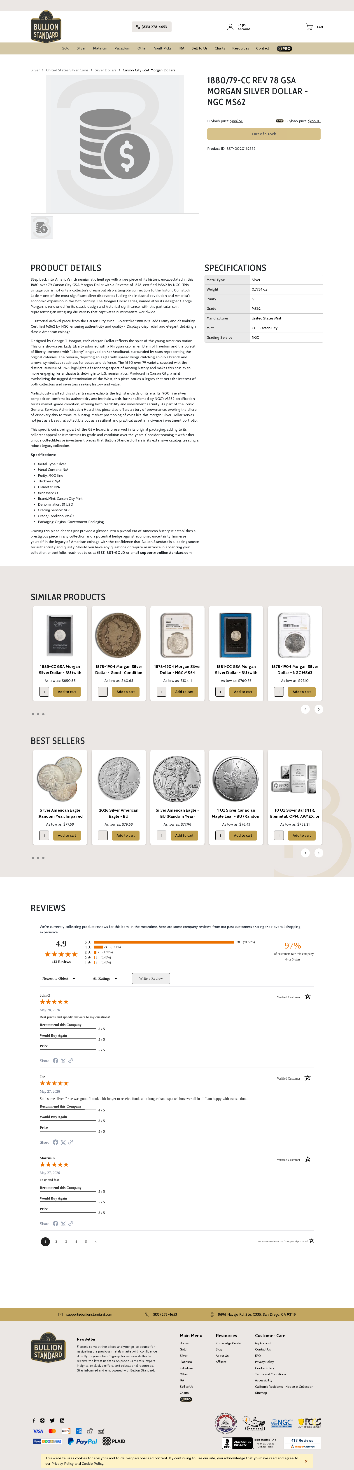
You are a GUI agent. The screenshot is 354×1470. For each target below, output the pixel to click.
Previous (305, 705)
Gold (65, 44)
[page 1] (45, 1237)
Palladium (122, 44)
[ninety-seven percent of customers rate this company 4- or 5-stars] (292, 947)
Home (184, 1339)
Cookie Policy (264, 1364)
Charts (220, 44)
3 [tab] (43, 710)
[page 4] (76, 1238)
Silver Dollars (105, 66)
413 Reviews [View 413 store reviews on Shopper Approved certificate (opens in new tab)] (67, 958)
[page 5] (86, 1238)
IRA (181, 44)
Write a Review (151, 974)
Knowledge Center (229, 1339)
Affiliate (221, 1358)
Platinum (100, 44)
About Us (222, 1352)
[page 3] (66, 1238)
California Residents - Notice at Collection (284, 1383)
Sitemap (261, 1389)
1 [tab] (33, 710)
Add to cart (67, 688)
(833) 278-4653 (156, 25)
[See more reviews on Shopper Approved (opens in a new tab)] (70, 1057)
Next (318, 705)
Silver (81, 44)
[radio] (177, 938)
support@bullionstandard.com (89, 1310)
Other (142, 44)
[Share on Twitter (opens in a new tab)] (63, 1057)
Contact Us (263, 1345)
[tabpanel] (60, 649)
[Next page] (96, 1238)
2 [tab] (38, 710)
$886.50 (236, 117)
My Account (263, 1339)
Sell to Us (199, 44)
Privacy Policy (264, 1358)
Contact (262, 44)
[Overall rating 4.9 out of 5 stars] (61, 949)
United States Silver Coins (67, 66)
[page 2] (56, 1238)
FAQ (258, 1352)
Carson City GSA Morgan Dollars (149, 66)
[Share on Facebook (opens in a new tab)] (55, 1057)
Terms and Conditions (270, 1370)
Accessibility (263, 1376)
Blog (219, 1345)
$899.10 (314, 117)
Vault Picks (163, 44)
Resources (240, 44)
